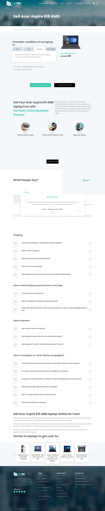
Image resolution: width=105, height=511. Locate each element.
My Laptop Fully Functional (34, 69)
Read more (52, 161)
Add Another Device (40, 85)
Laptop (24, 29)
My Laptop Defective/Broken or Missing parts (34, 67)
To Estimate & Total (64, 85)
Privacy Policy (42, 499)
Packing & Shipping (44, 481)
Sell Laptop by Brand (63, 496)
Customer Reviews (62, 484)
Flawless (40, 49)
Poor (17, 49)
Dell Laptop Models (43, 487)
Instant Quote (43, 3)
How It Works (54, 3)
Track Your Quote (62, 493)
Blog (58, 481)
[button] (17, 202)
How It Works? (42, 478)
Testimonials (78, 3)
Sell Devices (60, 490)
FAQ (62, 3)
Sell (19, 29)
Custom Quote (42, 490)
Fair (28, 49)
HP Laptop (52, 212)
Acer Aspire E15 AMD (67, 53)
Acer (29, 29)
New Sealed (51, 49)
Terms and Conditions (44, 496)
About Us (69, 3)
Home (15, 29)
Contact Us (41, 484)
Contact (87, 3)
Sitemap (59, 487)
